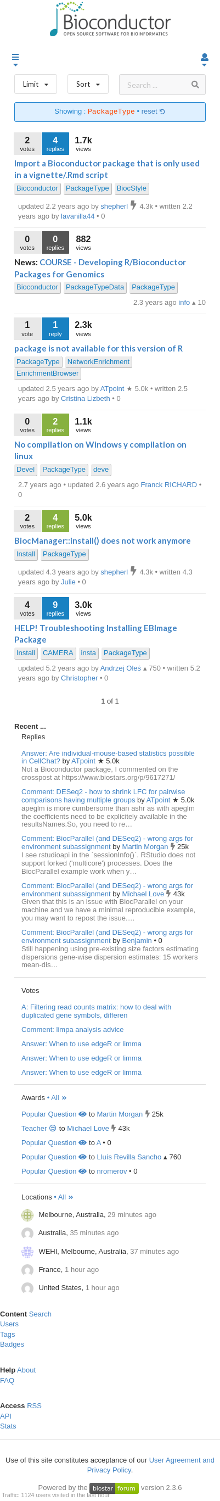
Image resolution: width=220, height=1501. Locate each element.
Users (9, 1324)
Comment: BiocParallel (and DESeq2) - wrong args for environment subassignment (107, 842)
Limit (36, 81)
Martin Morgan (146, 846)
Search (40, 1314)
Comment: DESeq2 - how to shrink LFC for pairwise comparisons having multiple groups (103, 796)
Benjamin (138, 940)
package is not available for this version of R (98, 348)
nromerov (112, 1171)
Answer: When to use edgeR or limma (81, 1044)
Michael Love (144, 894)
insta (88, 653)
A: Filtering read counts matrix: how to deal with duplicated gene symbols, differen (96, 1011)
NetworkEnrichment (98, 362)
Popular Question (54, 1114)
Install (25, 554)
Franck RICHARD (170, 485)
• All (57, 1097)
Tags (7, 1334)
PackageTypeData (95, 287)
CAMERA (58, 653)
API (6, 1416)
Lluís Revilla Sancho (129, 1157)
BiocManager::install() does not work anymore (102, 540)
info (185, 302)
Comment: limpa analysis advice (72, 1029)
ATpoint (84, 761)
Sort (88, 81)
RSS (34, 1406)
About (26, 1370)
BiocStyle (131, 188)
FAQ (7, 1380)
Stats (8, 1426)
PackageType (87, 188)
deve (101, 469)
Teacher (39, 1128)
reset (154, 112)
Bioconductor (37, 188)
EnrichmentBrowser (47, 373)
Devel (25, 469)
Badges (12, 1344)
